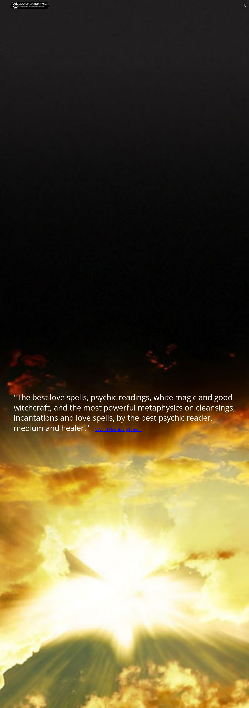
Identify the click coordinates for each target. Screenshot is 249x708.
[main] (124, 414)
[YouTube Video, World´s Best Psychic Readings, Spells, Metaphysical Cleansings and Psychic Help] (124, 330)
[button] (244, 5)
